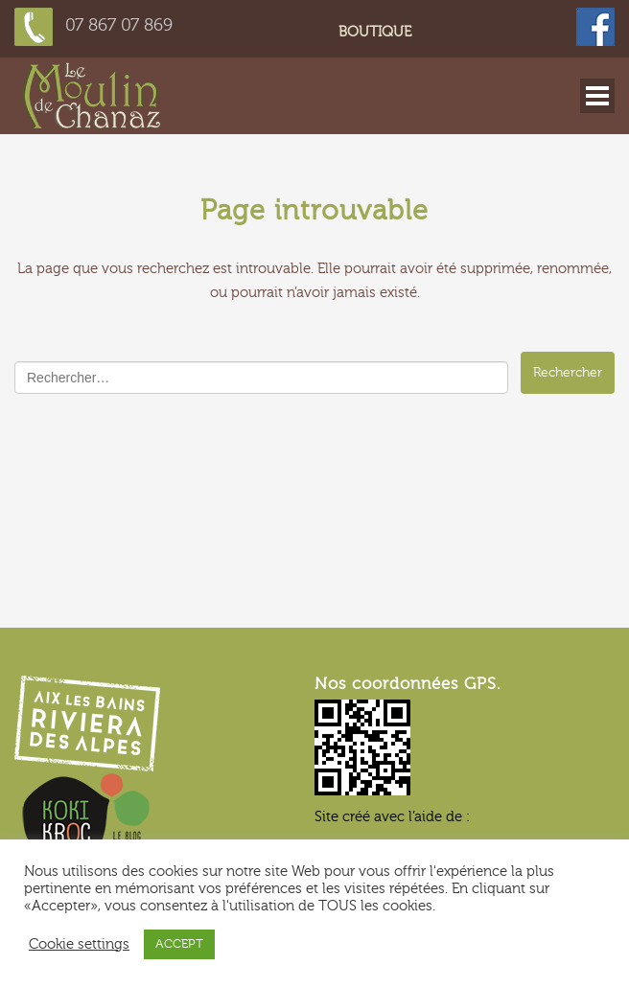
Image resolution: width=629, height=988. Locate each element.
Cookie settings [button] (79, 944)
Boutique (374, 32)
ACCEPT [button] (179, 944)
